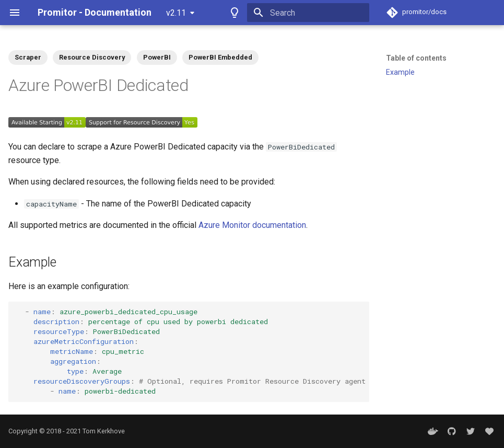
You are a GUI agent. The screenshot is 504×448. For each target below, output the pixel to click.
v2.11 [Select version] (176, 13)
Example (400, 72)
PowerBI (157, 57)
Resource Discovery (92, 57)
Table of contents (416, 58)
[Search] (308, 12)
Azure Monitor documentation (252, 225)
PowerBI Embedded (220, 57)
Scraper (28, 57)
